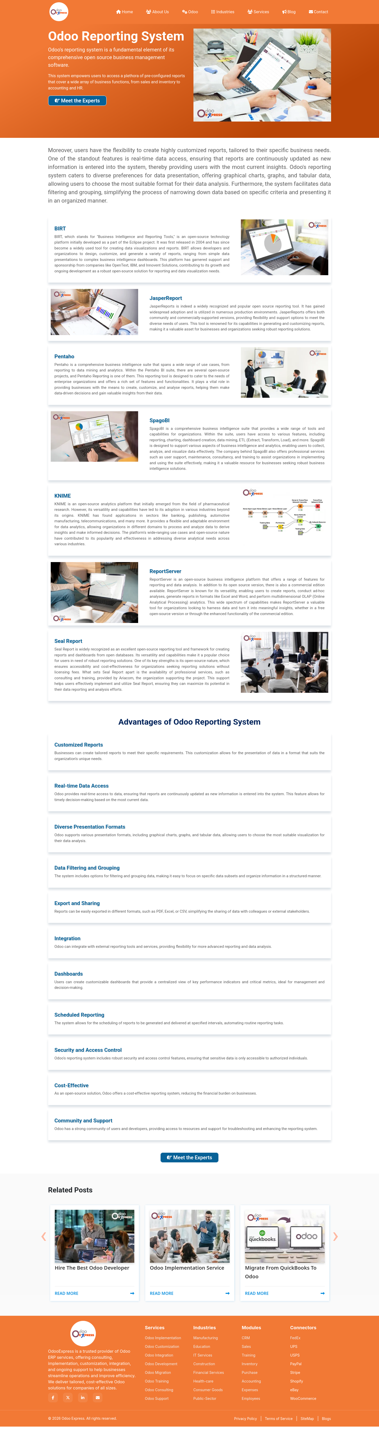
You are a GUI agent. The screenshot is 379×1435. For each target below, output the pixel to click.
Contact (318, 11)
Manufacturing (205, 1346)
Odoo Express (73, 1427)
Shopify (296, 1389)
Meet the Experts (77, 101)
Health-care (203, 1389)
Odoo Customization (162, 1355)
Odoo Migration (158, 1381)
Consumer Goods (208, 1398)
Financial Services (208, 1381)
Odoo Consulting (159, 1398)
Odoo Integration (159, 1363)
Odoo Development (161, 1372)
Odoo (190, 11)
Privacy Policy (245, 1427)
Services (258, 11)
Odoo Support (157, 1407)
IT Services (202, 1363)
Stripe (295, 1381)
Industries (222, 11)
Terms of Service (279, 1427)
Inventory (250, 1372)
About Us (157, 11)
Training (248, 1363)
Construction (204, 1372)
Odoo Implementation (163, 1346)
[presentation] (43, 1232)
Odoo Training (157, 1389)
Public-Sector (204, 1407)
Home (124, 11)
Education (201, 1355)
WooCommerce (303, 1407)
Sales (246, 1355)
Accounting (251, 1389)
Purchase (250, 1381)
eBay (294, 1398)
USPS (295, 1363)
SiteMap (307, 1427)
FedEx (295, 1346)
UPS (293, 1355)
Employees (251, 1407)
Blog (289, 11)
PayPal (296, 1372)
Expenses (250, 1398)
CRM (246, 1346)
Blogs (326, 1427)
